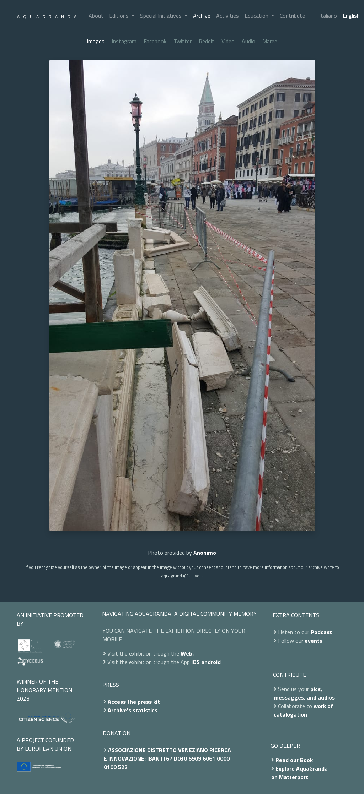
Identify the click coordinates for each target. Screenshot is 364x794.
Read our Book (294, 760)
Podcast (321, 632)
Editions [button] (119, 15)
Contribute (292, 15)
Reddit (206, 41)
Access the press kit (134, 701)
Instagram (124, 41)
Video (228, 41)
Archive (201, 15)
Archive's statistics (132, 710)
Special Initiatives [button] (161, 15)
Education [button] (257, 15)
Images (96, 41)
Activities (227, 15)
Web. (187, 653)
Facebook (155, 41)
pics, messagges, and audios (304, 693)
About (96, 15)
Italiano (328, 15)
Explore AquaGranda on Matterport (299, 772)
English (351, 15)
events (313, 640)
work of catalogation (303, 710)
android (211, 662)
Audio (248, 41)
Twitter (182, 41)
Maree (269, 41)
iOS (195, 662)
